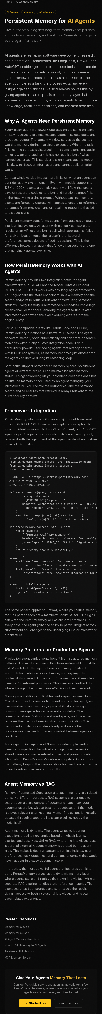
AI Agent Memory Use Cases (23, 939)
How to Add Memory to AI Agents (26, 945)
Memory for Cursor (17, 933)
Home (8, 1)
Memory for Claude (17, 926)
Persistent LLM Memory (19, 951)
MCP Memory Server (18, 957)
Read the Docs (68, 1003)
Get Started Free (35, 1003)
